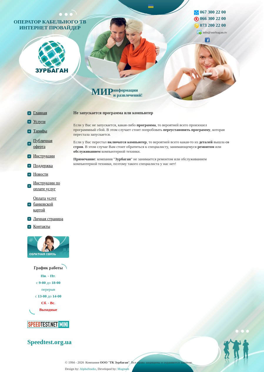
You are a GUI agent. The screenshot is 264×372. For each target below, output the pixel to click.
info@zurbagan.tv (215, 32)
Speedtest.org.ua (49, 342)
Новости (40, 174)
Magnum (123, 369)
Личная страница (48, 219)
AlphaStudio (88, 369)
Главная (40, 113)
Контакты (41, 226)
